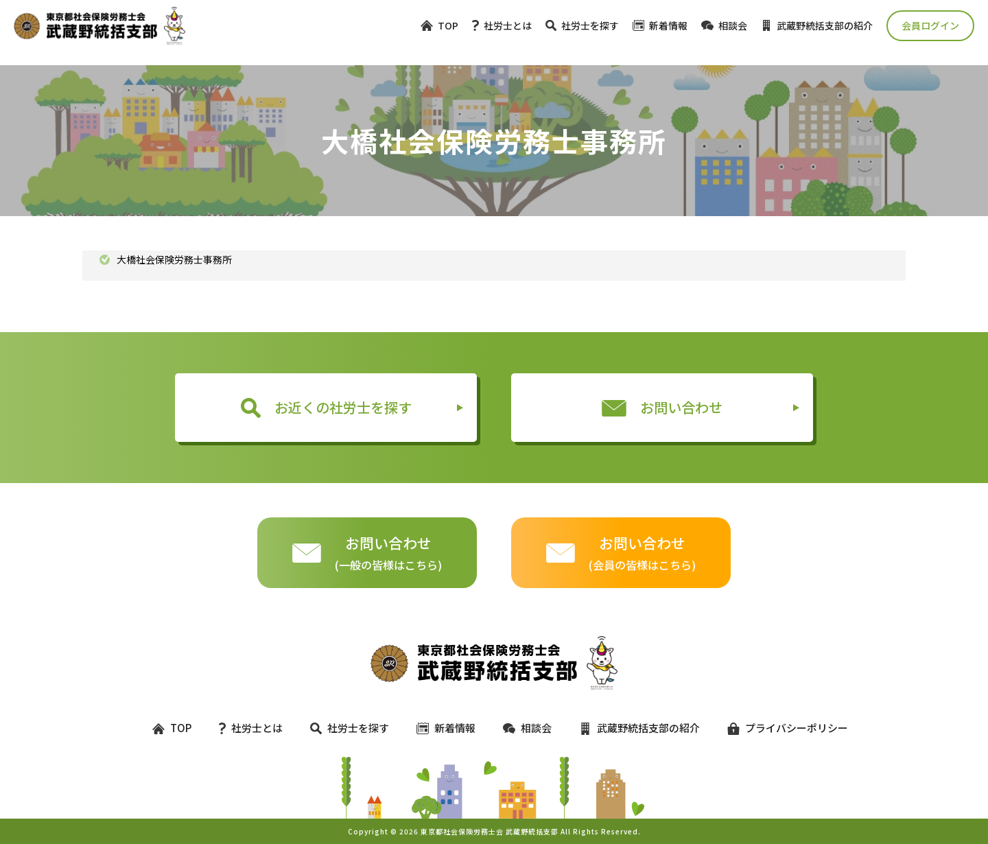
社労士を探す (582, 25)
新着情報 (660, 25)
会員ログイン (930, 25)
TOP (439, 25)
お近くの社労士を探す (326, 407)
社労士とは (502, 25)
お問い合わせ (662, 407)
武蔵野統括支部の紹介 (817, 25)
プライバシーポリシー (781, 727)
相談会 (724, 25)
